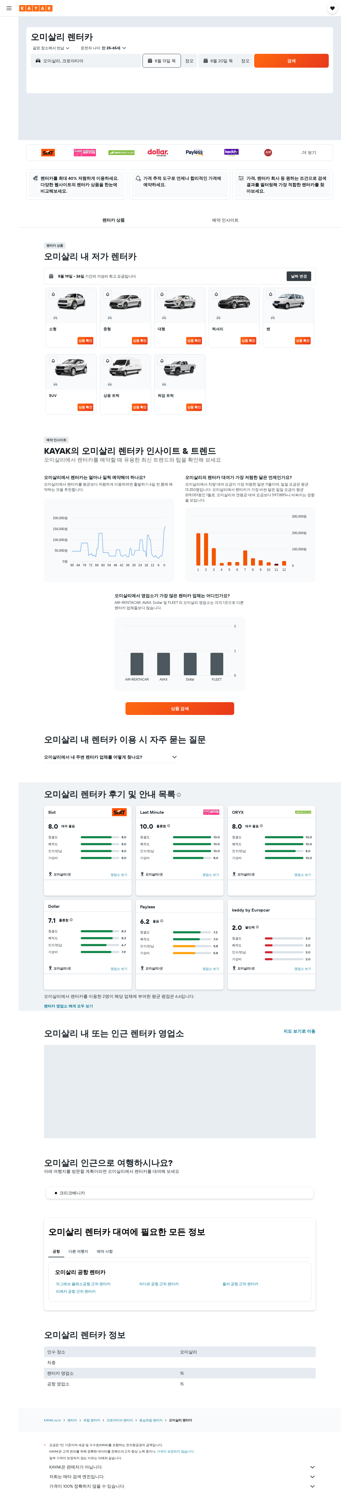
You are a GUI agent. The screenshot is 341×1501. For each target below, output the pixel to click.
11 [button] (97, 136)
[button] (9, 8)
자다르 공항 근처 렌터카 (159, 1284)
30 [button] (161, 161)
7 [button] (136, 123)
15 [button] (149, 136)
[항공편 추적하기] (9, 73)
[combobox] (49, 48)
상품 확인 (85, 341)
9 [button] (162, 123)
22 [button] (149, 149)
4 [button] (98, 123)
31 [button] (85, 174)
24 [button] (85, 161)
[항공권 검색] (9, 24)
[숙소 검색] (9, 35)
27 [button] (123, 161)
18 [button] (98, 149)
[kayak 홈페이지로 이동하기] (35, 8)
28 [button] (136, 161)
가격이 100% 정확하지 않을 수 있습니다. (182, 1486)
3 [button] (85, 123)
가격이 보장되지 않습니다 (175, 1451)
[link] (179, 708)
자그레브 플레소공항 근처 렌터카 (83, 1284)
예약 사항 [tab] (105, 1251)
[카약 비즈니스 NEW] (9, 95)
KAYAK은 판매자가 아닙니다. (182, 1467)
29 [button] (149, 161)
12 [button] (111, 136)
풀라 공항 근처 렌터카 (240, 1284)
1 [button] (149, 110)
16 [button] (162, 136)
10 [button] (85, 136)
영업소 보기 (119, 875)
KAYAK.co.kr (52, 1420)
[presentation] (178, 794)
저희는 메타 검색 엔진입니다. (182, 1477)
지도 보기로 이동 (299, 1031)
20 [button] (123, 149)
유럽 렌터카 (91, 1420)
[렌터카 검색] (9, 47)
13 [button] (123, 136)
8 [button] (149, 123)
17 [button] (85, 149)
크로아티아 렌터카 (120, 1420)
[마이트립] (9, 110)
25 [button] (97, 161)
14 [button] (136, 136)
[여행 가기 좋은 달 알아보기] (9, 84)
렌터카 (72, 1420)
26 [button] (110, 161)
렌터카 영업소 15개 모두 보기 (68, 1006)
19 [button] (111, 149)
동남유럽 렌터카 (151, 1420)
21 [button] (136, 149)
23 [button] (161, 149)
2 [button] (162, 110)
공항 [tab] (56, 1251)
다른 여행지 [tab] (78, 1251)
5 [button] (110, 123)
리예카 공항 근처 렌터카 (76, 1291)
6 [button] (123, 123)
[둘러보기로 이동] (9, 62)
